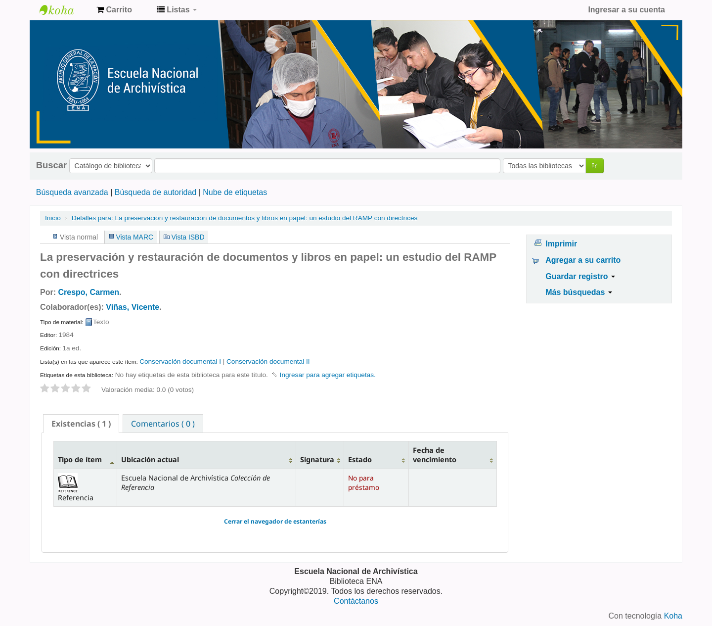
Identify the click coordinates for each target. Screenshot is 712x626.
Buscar (51, 165)
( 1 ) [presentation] (81, 423)
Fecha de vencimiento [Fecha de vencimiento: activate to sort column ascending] (434, 454)
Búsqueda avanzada (72, 192)
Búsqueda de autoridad (155, 192)
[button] (114, 10)
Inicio (53, 218)
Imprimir (561, 244)
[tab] (81, 423)
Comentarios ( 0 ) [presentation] (163, 423)
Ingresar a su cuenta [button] (626, 9)
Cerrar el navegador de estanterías (275, 521)
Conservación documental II (268, 361)
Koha (673, 616)
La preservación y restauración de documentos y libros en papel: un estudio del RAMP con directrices (244, 218)
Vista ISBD (187, 237)
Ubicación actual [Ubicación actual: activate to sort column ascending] (150, 459)
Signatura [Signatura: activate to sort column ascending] (317, 459)
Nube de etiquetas (235, 192)
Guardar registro (580, 276)
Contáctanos (356, 601)
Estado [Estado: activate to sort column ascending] (360, 459)
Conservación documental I (180, 361)
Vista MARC (134, 237)
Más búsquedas (578, 292)
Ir (594, 165)
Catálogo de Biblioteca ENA (64, 10)
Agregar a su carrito (583, 260)
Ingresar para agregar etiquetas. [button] (328, 375)
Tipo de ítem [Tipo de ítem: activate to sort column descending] (80, 459)
